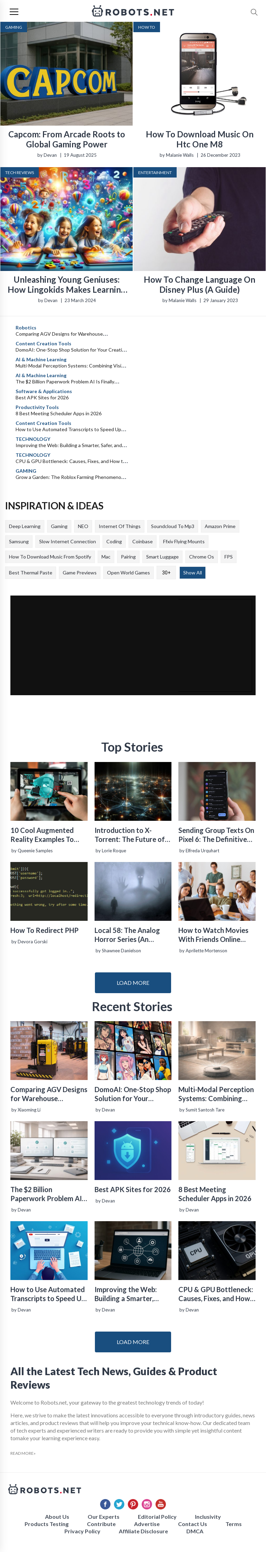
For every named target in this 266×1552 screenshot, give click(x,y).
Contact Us (192, 1524)
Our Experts (103, 1516)
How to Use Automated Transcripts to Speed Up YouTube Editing (47, 1294)
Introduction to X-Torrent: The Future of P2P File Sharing (130, 835)
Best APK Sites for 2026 (42, 397)
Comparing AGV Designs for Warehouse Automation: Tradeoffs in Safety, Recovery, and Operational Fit (48, 1094)
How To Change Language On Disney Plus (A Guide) (199, 284)
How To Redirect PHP (44, 930)
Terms (233, 1524)
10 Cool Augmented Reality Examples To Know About (42, 835)
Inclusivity (208, 1516)
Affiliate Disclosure (143, 1531)
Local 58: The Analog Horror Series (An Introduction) (127, 935)
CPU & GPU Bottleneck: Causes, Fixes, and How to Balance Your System (215, 1294)
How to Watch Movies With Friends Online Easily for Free (213, 935)
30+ (166, 572)
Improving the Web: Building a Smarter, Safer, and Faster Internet (126, 1294)
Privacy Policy (82, 1531)
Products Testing (47, 1524)
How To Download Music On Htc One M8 (200, 139)
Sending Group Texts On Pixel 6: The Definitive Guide (216, 835)
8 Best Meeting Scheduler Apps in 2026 (58, 413)
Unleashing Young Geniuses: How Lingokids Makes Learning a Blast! (67, 284)
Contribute (101, 1524)
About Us (57, 1516)
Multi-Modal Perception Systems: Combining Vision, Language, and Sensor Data (216, 1094)
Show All (192, 572)
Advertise (147, 1524)
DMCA (194, 1531)
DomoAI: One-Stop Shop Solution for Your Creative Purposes (133, 1094)
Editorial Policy (157, 1516)
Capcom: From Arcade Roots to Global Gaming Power (66, 139)
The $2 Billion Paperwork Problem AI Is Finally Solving (46, 1194)
